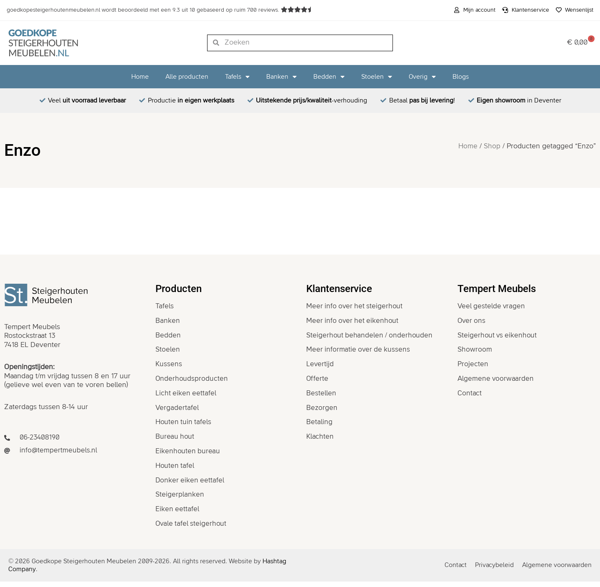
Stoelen (376, 76)
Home (140, 76)
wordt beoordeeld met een (144, 10)
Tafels (237, 76)
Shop (491, 146)
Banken (281, 76)
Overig (422, 76)
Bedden (329, 76)
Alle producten (186, 76)
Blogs (460, 76)
